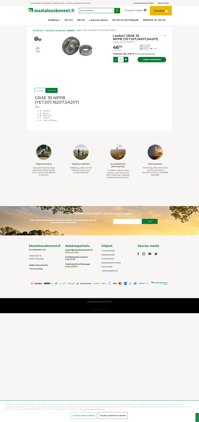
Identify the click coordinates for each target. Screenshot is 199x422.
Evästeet (197, 417)
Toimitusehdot (108, 251)
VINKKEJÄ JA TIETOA (154, 20)
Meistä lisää (106, 267)
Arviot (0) (52, 90)
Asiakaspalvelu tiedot (111, 263)
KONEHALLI (54, 20)
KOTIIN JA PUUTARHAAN (125, 20)
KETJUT (68, 20)
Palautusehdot (108, 255)
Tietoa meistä (36, 269)
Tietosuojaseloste (109, 271)
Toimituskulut (107, 259)
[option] (37, 38)
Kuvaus (40, 91)
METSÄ (81, 20)
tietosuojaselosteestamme (94, 409)
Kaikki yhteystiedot (38, 265)
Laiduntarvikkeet (98, 20)
